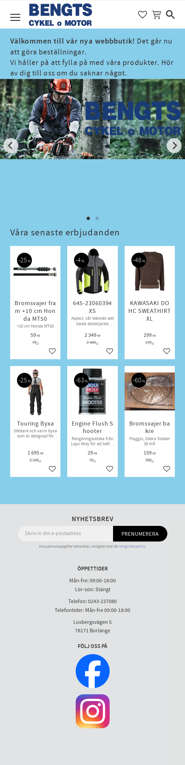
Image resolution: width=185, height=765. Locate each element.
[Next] (174, 145)
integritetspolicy (132, 546)
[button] (16, 18)
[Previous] (10, 145)
